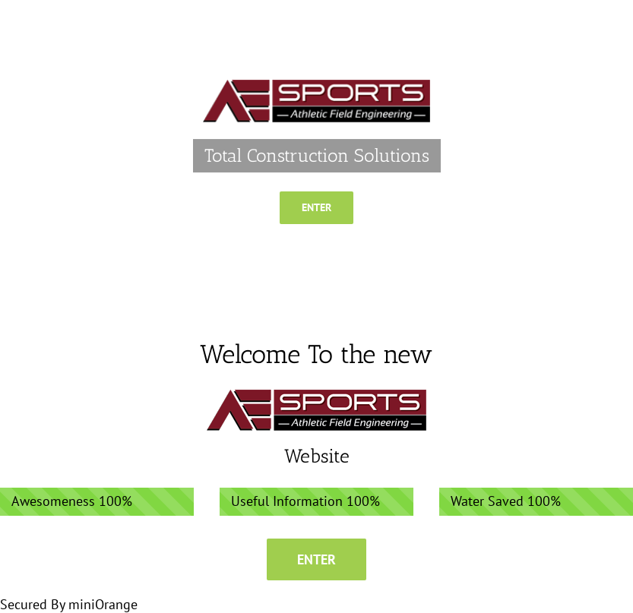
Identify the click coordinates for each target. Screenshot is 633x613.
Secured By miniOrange (69, 604)
